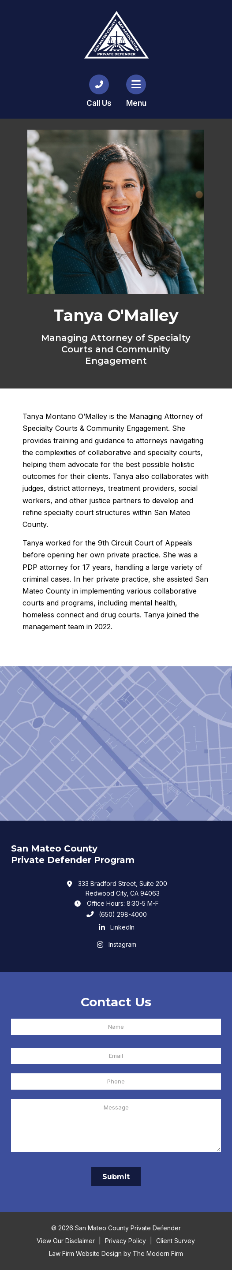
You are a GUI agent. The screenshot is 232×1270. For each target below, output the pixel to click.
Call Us (99, 103)
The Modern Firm (158, 1253)
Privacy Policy (125, 1240)
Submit (116, 1177)
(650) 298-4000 (123, 914)
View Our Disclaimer (66, 1240)
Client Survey (175, 1240)
